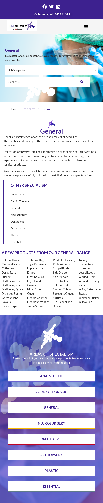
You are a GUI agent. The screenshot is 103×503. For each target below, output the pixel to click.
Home (13, 108)
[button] (86, 26)
